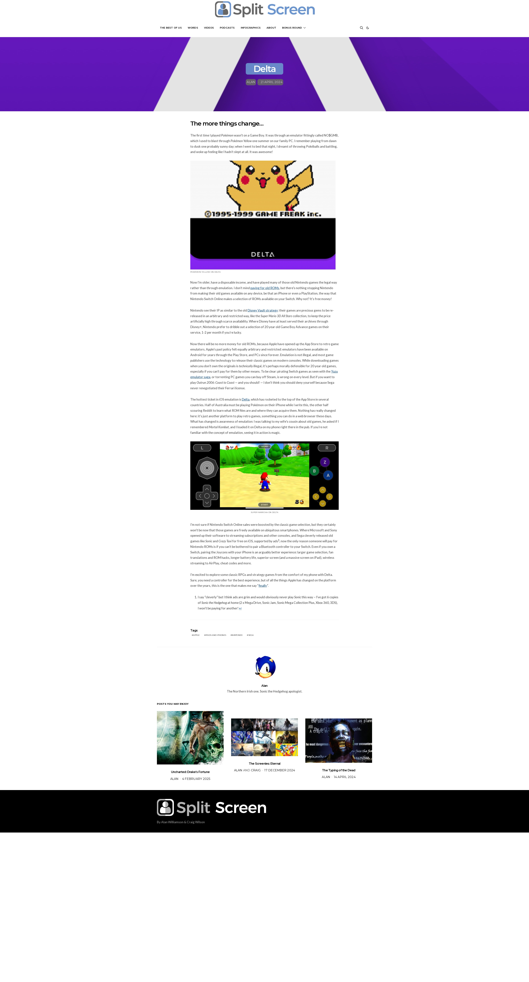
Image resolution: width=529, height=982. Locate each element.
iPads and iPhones (216, 635)
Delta (245, 399)
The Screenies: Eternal (264, 763)
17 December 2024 (279, 770)
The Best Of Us (171, 27)
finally (263, 586)
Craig (256, 770)
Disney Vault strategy (263, 310)
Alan (251, 82)
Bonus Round (292, 27)
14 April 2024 (345, 777)
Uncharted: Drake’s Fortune (190, 772)
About (271, 27)
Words (193, 27)
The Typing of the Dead (338, 770)
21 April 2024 (271, 82)
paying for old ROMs (264, 288)
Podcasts (227, 27)
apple (196, 635)
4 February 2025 (196, 779)
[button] (367, 27)
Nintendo (237, 635)
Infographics (251, 27)
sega (251, 635)
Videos (209, 27)
